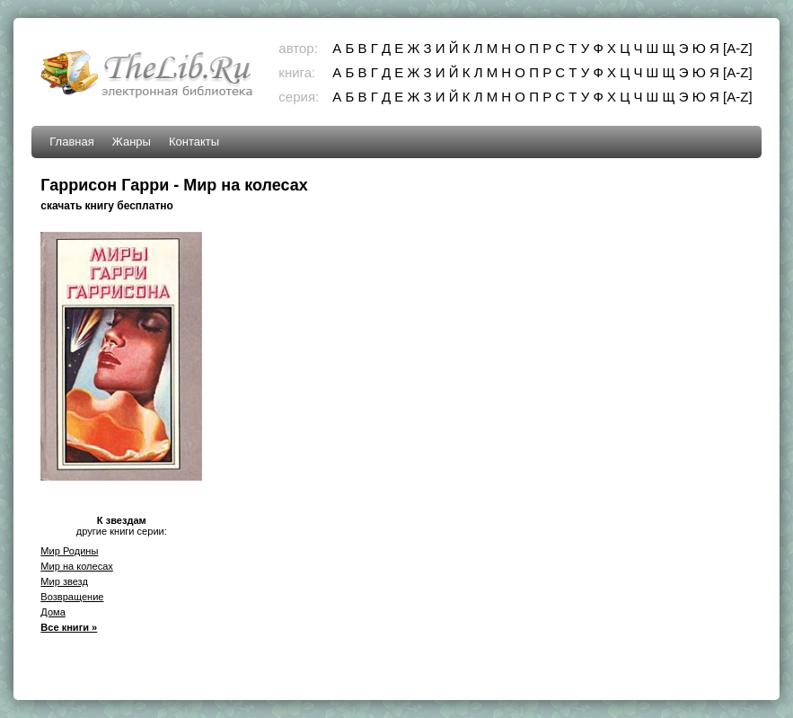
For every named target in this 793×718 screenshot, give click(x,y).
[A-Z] (738, 48)
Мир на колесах (76, 566)
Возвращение (71, 596)
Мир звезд (64, 581)
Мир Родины (69, 550)
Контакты (194, 141)
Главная (71, 141)
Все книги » (68, 627)
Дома (53, 612)
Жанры (131, 141)
